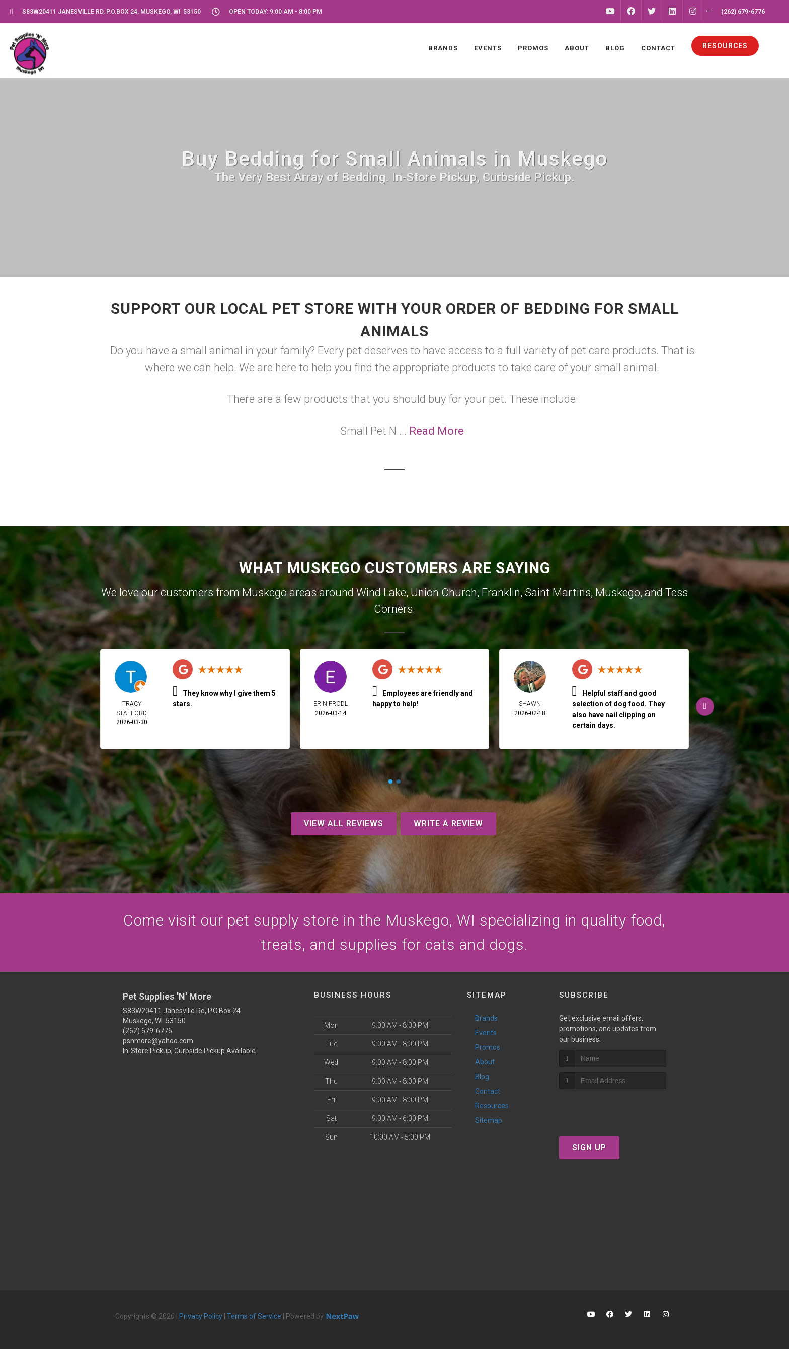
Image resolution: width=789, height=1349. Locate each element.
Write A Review (448, 823)
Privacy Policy (200, 1316)
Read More (436, 430)
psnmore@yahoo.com (158, 1041)
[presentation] (612, 1108)
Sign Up (589, 1147)
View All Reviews (343, 823)
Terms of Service (254, 1316)
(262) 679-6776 (147, 1031)
